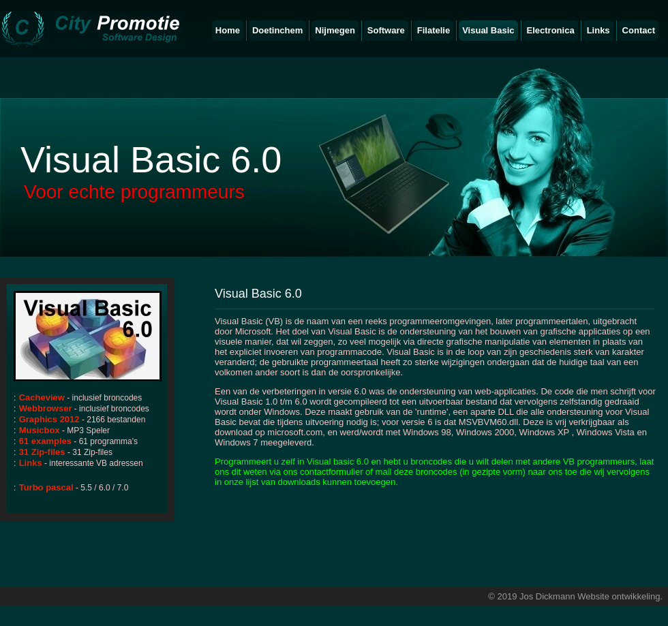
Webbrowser (45, 408)
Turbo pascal (46, 487)
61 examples (45, 441)
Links (30, 463)
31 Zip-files (42, 452)
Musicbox (39, 430)
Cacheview (42, 397)
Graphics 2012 (49, 419)
